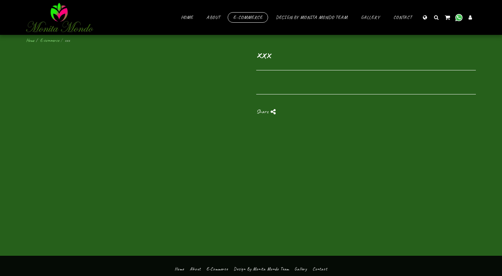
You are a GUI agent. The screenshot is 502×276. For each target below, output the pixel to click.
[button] (436, 17)
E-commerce (49, 40)
